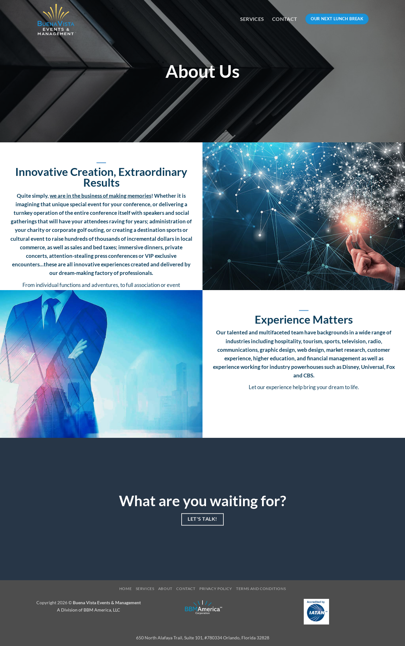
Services (252, 19)
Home (125, 588)
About (165, 588)
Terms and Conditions (261, 588)
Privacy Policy (215, 588)
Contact (284, 19)
